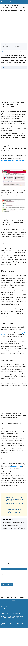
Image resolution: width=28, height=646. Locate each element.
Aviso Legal (3, 610)
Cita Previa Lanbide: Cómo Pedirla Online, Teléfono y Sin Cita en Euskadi (15, 505)
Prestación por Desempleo (9, 2)
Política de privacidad (6, 605)
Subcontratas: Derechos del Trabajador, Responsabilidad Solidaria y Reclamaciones (14, 510)
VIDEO (13, 387)
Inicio (2, 51)
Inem (5, 51)
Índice (3, 67)
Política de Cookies (5, 606)
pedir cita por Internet (16, 466)
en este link (10, 435)
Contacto (3, 608)
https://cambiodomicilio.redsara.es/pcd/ (13, 160)
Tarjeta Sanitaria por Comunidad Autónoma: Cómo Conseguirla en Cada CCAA (15, 499)
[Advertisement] (14, 28)
